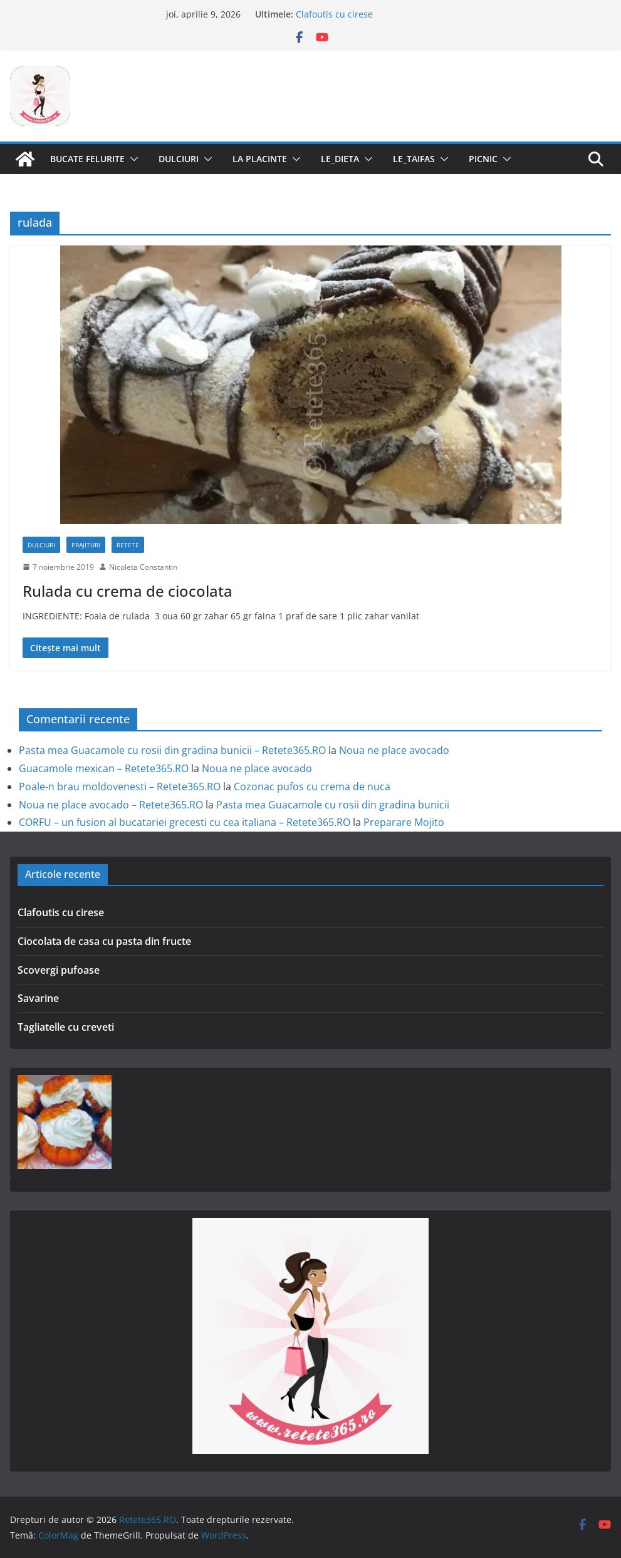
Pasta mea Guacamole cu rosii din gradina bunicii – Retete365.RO (172, 750)
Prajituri (85, 544)
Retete (128, 544)
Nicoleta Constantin (143, 567)
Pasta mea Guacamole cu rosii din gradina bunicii (332, 805)
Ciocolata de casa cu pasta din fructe (104, 941)
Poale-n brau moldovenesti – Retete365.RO (120, 786)
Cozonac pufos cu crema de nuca (312, 786)
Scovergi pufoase (59, 970)
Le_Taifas (414, 159)
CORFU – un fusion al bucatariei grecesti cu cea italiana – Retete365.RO (184, 822)
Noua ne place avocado (394, 750)
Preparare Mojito (403, 822)
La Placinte (259, 159)
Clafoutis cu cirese (334, 14)
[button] (131, 159)
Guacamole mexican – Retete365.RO (104, 768)
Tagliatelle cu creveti (66, 1027)
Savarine (38, 998)
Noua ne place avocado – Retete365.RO (111, 805)
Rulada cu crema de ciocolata (127, 590)
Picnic (483, 159)
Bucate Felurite (87, 159)
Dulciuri (179, 159)
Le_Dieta (340, 159)
